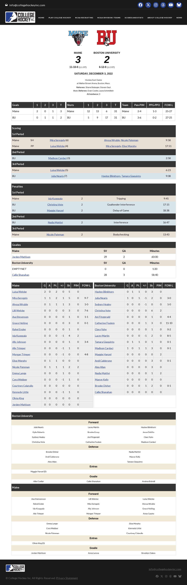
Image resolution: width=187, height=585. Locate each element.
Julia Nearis (57, 176)
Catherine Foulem (105, 323)
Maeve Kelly (101, 379)
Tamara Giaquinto (131, 176)
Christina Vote (55, 204)
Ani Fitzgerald (102, 316)
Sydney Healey (103, 304)
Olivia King (18, 398)
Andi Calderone (103, 360)
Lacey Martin (102, 335)
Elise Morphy (129, 146)
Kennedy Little (20, 392)
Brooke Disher (103, 385)
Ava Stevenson (20, 316)
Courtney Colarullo (22, 385)
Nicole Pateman (129, 140)
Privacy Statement (67, 578)
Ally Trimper (19, 348)
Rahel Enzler (19, 329)
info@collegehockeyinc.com (27, 5)
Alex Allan (100, 367)
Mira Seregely (57, 140)
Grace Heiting (20, 323)
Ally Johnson (19, 341)
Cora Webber (19, 379)
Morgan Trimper (21, 354)
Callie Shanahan (20, 274)
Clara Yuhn (101, 329)
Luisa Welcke (57, 146)
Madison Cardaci (57, 158)
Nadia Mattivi (55, 222)
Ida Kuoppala (55, 198)
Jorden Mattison (21, 256)
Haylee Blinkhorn (110, 176)
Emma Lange (19, 373)
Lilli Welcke (18, 310)
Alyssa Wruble (112, 140)
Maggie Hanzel (55, 210)
